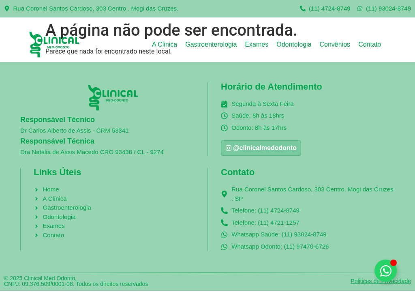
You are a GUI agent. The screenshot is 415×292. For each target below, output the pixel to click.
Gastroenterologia (211, 44)
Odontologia (293, 44)
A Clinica (164, 44)
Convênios (335, 44)
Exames (256, 44)
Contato (369, 44)
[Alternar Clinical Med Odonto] (385, 271)
